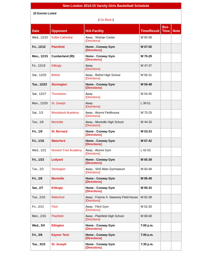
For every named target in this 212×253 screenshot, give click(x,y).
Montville (57, 122)
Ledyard (57, 159)
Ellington (58, 225)
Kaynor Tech (60, 234)
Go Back (106, 19)
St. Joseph (58, 103)
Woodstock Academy (65, 112)
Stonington (59, 84)
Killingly (57, 65)
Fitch (55, 206)
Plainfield (58, 46)
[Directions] (93, 40)
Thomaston (59, 93)
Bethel (56, 75)
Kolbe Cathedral (62, 37)
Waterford (58, 140)
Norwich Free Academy (67, 150)
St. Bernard (59, 131)
